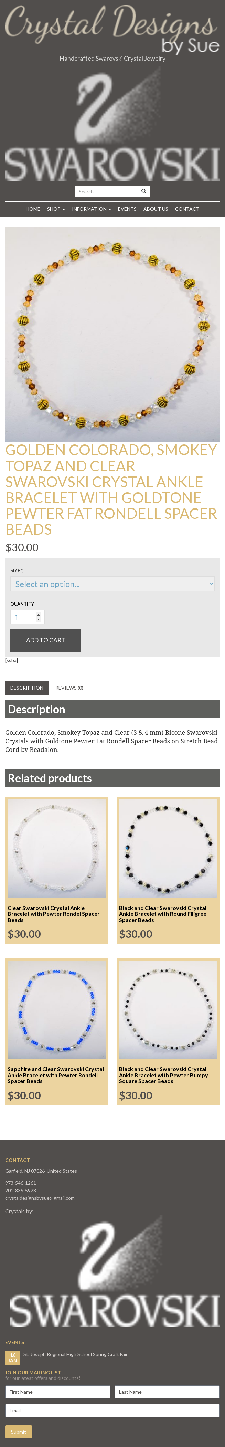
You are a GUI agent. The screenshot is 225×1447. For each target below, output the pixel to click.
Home (33, 209)
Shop (56, 209)
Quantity (22, 604)
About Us (155, 209)
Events (127, 209)
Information (91, 209)
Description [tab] (26, 688)
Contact (187, 209)
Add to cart (45, 640)
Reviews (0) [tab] (69, 688)
